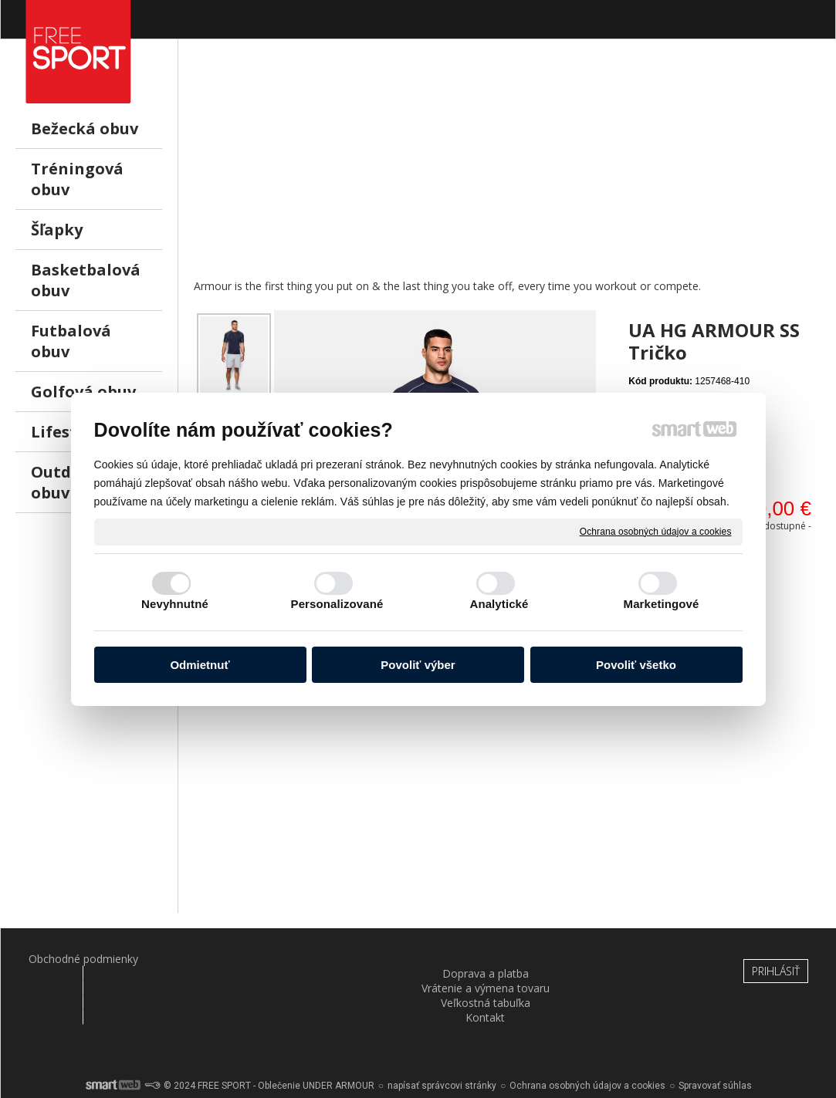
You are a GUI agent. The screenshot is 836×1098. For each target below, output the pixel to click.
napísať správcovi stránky (442, 1044)
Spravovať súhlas (715, 1044)
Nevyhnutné (174, 603)
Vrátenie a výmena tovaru (349, 966)
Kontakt (625, 958)
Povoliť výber (418, 664)
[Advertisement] (507, 171)
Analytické (498, 603)
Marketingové (661, 603)
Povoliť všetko (636, 664)
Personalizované (337, 603)
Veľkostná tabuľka (487, 958)
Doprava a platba (211, 958)
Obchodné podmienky (73, 958)
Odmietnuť (199, 664)
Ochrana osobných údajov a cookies (656, 530)
